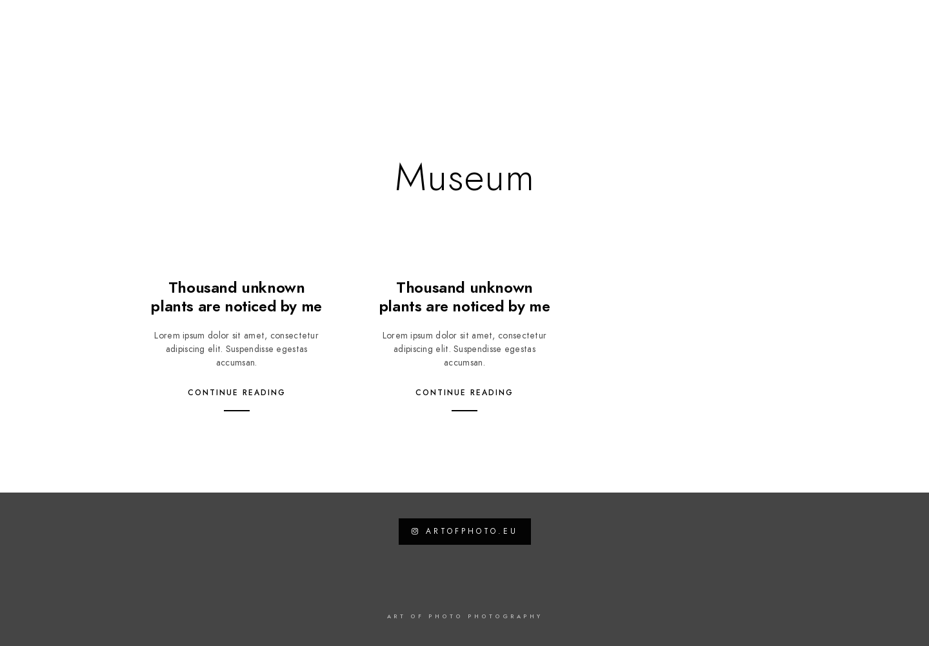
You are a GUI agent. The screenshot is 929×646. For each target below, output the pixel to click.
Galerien (413, 53)
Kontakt (649, 53)
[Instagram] (856, 26)
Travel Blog (576, 53)
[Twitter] (833, 26)
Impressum (859, 53)
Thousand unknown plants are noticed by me (236, 297)
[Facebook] (810, 26)
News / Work (491, 53)
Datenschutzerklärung (751, 53)
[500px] (879, 26)
